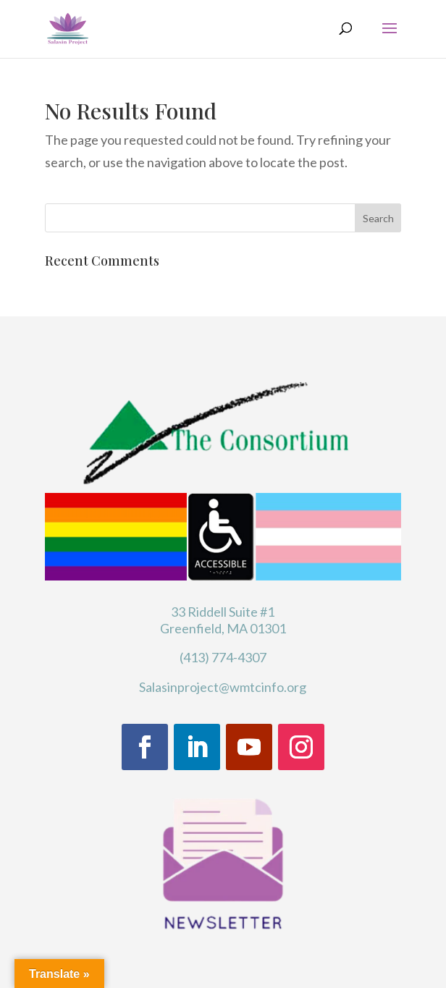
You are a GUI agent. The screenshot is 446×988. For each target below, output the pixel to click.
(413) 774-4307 (223, 657)
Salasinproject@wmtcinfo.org (222, 687)
